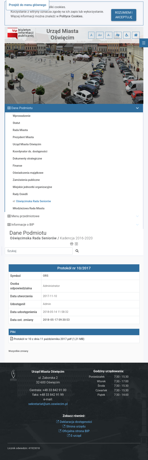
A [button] (91, 35)
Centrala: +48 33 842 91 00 (47, 390)
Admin (47, 304)
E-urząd (74, 435)
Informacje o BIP (22, 224)
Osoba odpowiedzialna (21, 286)
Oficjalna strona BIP (73, 431)
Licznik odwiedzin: (18, 448)
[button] (118, 35)
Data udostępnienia (23, 312)
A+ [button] (100, 35)
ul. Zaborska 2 (48, 378)
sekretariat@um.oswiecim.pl (48, 404)
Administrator (51, 286)
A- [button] (108, 35)
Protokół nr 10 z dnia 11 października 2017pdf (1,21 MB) (47, 339)
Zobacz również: (74, 416)
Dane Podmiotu (22, 108)
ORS (45, 275)
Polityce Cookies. (71, 16)
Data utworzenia (21, 296)
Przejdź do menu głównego (27, 5)
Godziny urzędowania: (108, 371)
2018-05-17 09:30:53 (56, 319)
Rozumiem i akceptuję (123, 15)
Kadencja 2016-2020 (76, 238)
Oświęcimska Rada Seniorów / (34, 238)
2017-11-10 (50, 296)
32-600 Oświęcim (48, 382)
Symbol (15, 276)
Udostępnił (17, 304)
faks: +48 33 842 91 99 (48, 395)
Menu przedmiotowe (25, 216)
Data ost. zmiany (21, 320)
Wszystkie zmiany (18, 351)
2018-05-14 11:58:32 (55, 312)
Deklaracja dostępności (74, 422)
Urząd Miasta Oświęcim (62, 34)
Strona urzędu (74, 426)
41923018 (34, 448)
